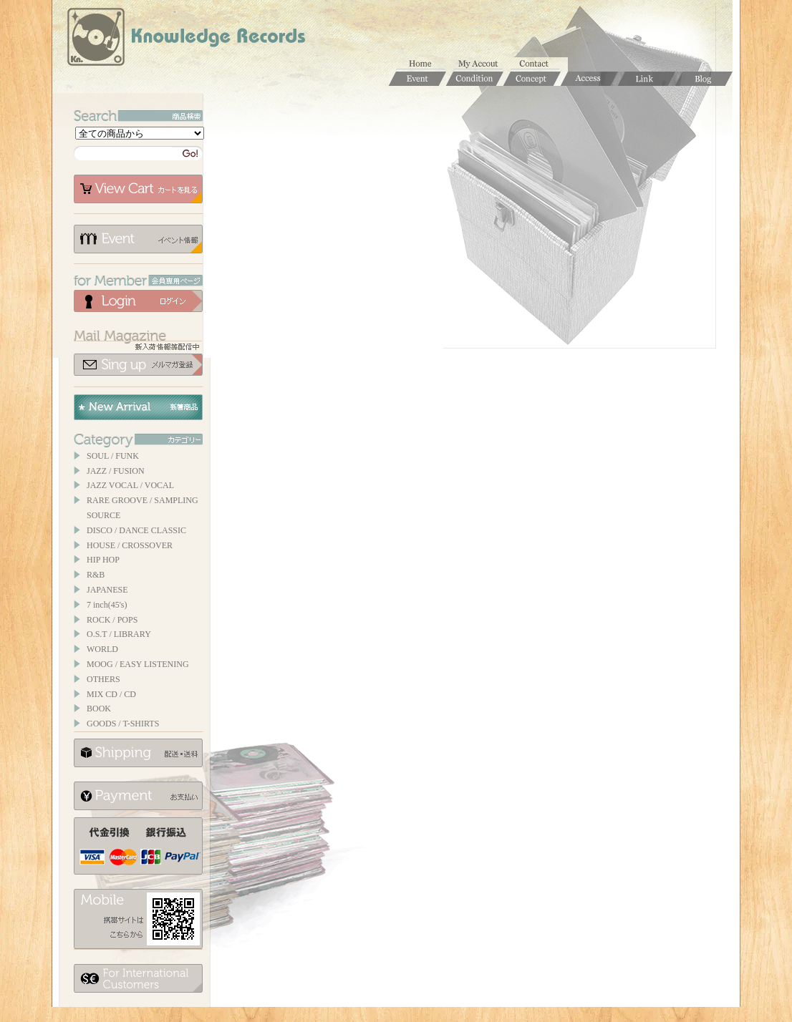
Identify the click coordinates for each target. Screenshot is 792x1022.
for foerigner (138, 978)
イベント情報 (138, 239)
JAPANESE (107, 590)
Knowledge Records (184, 39)
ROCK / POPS (112, 620)
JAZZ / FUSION (116, 471)
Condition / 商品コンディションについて (474, 79)
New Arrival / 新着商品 (138, 407)
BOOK (99, 709)
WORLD (102, 649)
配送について (138, 753)
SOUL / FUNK (113, 456)
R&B (96, 575)
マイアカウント (482, 64)
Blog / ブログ (704, 79)
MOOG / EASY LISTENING (138, 664)
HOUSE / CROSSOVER (130, 545)
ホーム (424, 64)
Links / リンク (646, 79)
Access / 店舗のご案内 (589, 79)
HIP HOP (103, 560)
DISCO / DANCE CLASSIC (136, 530)
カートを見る (138, 189)
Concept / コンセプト (532, 79)
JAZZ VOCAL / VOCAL (130, 485)
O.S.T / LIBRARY (119, 634)
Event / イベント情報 (417, 79)
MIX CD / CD (111, 694)
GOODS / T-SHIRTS (123, 724)
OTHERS (103, 679)
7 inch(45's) (107, 605)
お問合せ (539, 64)
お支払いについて (138, 796)
